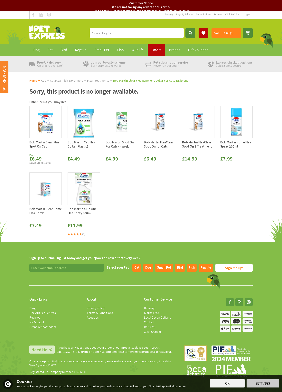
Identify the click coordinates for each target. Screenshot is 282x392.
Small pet (164, 267)
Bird (180, 267)
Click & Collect (153, 332)
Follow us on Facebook (33, 15)
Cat (136, 267)
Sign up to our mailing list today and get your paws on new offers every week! (85, 258)
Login (247, 14)
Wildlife (138, 49)
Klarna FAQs (152, 313)
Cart (216, 33)
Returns (149, 327)
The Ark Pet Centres (42, 313)
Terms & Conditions (100, 313)
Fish (192, 267)
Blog (32, 308)
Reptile (206, 267)
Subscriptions (203, 14)
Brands (174, 49)
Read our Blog (41, 15)
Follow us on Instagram (49, 15)
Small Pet (101, 49)
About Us (93, 317)
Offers (156, 49)
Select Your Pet (118, 267)
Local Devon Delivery (157, 317)
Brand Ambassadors (42, 327)
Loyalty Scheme (184, 14)
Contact (149, 322)
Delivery (149, 308)
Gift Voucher (198, 49)
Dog (148, 267)
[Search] (137, 33)
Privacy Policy (96, 308)
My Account (36, 322)
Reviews (34, 317)
